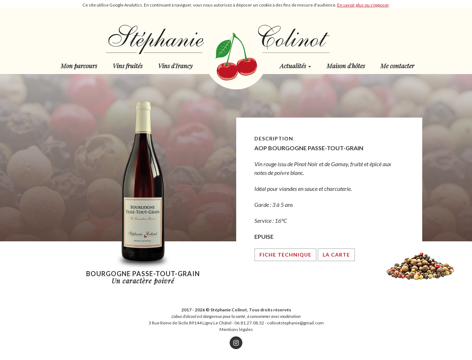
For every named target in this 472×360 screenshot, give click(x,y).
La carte (336, 254)
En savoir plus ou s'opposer (363, 5)
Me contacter (397, 66)
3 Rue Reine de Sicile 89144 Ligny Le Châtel (190, 323)
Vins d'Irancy (175, 66)
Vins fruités (127, 66)
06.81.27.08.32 (249, 323)
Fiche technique (285, 254)
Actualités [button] (295, 66)
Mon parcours (79, 66)
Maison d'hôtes (346, 66)
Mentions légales (236, 329)
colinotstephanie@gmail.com (295, 323)
